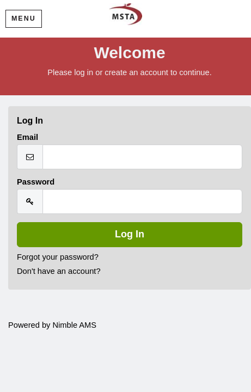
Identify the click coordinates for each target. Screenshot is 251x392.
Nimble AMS (74, 325)
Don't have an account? (59, 271)
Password (35, 181)
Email (27, 137)
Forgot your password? (58, 257)
